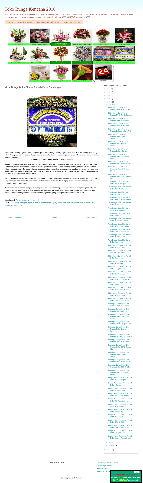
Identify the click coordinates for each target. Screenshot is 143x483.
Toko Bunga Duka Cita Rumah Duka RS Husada (119, 204)
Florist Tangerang (103, 471)
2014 (109, 450)
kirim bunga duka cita (65, 203)
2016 (109, 99)
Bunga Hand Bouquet (25, 22)
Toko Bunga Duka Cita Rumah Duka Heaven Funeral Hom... (120, 198)
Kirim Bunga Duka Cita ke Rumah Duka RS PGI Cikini (119, 109)
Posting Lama (92, 217)
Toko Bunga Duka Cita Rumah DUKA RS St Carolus (119, 209)
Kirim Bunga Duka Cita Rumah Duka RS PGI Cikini (119, 246)
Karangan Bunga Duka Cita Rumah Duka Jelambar (118, 310)
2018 (109, 95)
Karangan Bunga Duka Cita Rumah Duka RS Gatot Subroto (118, 354)
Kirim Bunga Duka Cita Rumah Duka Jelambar (119, 283)
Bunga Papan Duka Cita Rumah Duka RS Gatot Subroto (120, 400)
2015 (109, 102)
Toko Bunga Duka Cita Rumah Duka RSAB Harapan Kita (119, 183)
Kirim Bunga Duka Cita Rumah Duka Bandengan (119, 257)
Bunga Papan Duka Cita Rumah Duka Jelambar (120, 384)
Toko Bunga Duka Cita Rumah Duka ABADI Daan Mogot (119, 230)
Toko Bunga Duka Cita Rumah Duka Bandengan (119, 241)
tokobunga (18, 205)
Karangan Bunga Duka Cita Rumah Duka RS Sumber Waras (118, 372)
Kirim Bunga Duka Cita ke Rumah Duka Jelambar (118, 150)
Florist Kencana (103, 469)
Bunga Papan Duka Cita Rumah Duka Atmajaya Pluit (120, 432)
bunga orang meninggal (18, 203)
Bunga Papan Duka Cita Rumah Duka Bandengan (120, 416)
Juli (110, 105)
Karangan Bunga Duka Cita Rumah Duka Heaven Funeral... (118, 329)
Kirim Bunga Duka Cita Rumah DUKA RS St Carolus (119, 252)
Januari (112, 445)
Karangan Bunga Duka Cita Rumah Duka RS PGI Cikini (119, 366)
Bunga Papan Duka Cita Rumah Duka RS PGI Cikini (120, 421)
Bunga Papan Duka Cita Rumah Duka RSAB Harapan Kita (120, 379)
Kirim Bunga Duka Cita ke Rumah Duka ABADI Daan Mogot (119, 169)
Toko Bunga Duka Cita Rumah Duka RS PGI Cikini (119, 188)
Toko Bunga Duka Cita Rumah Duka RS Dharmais (119, 236)
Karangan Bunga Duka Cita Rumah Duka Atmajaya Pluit (119, 323)
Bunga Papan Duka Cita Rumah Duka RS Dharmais (120, 389)
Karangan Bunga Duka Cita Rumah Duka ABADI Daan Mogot (119, 316)
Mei (110, 442)
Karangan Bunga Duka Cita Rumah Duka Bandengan (118, 305)
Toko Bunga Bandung (105, 466)
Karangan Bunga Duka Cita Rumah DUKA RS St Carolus (120, 335)
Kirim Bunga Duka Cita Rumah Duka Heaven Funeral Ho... (119, 278)
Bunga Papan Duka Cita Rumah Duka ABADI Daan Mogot (120, 426)
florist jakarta (33, 203)
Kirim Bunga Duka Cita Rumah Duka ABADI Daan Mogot (119, 299)
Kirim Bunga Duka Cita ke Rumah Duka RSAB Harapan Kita (120, 176)
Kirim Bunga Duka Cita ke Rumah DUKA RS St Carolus (120, 114)
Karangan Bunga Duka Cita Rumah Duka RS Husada (118, 341)
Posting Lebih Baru (13, 217)
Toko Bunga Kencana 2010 (30, 9)
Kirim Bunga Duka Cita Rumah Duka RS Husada (119, 262)
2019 (109, 92)
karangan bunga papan (47, 203)
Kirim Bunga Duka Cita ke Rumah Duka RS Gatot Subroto (118, 136)
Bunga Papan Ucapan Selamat (48, 22)
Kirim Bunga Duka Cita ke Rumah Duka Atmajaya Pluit (119, 130)
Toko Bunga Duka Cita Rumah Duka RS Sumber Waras (119, 225)
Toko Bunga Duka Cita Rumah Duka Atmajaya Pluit (119, 193)
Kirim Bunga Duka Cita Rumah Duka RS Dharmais (119, 294)
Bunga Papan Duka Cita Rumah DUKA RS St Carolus (120, 405)
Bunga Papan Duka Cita (72, 22)
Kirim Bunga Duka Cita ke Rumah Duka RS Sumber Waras (118, 156)
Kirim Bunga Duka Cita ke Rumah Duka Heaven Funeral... (118, 144)
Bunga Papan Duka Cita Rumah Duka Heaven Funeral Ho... (120, 437)
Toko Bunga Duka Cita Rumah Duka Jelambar (119, 214)
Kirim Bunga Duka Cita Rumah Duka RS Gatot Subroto (119, 273)
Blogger (78, 478)
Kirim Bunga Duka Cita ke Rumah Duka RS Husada (118, 125)
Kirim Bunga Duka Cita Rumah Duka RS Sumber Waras (119, 289)
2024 (109, 89)
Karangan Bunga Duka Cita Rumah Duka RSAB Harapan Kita (120, 347)
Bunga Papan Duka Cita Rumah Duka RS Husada (120, 411)
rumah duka (78, 203)
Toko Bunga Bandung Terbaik (108, 463)
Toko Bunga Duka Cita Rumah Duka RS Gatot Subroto (119, 220)
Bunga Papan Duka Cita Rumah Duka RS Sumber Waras (120, 395)
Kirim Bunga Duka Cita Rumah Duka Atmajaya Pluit (119, 268)
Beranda (10, 22)
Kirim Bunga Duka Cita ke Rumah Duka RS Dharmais (119, 163)
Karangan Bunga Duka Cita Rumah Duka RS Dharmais (119, 361)
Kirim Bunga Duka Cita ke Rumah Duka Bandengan (118, 119)
